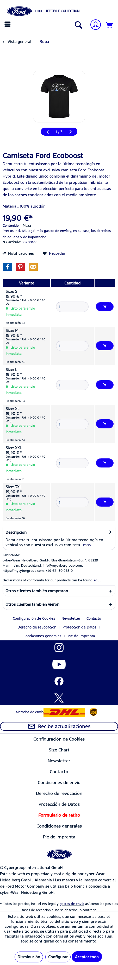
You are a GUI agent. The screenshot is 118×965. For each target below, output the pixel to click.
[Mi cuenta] (93, 25)
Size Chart (59, 750)
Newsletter (70, 618)
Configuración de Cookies (34, 618)
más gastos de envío (52, 231)
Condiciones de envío (59, 782)
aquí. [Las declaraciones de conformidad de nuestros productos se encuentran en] (97, 580)
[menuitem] (8, 24)
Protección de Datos (79, 627)
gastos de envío (72, 904)
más (87, 544)
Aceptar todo (87, 956)
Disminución (28, 956)
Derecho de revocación (36, 627)
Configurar (58, 956)
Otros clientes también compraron (36, 590)
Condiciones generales (42, 636)
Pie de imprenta (81, 636)
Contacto (93, 618)
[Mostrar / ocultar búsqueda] (77, 25)
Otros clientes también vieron (32, 604)
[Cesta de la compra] (109, 25)
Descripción (16, 532)
